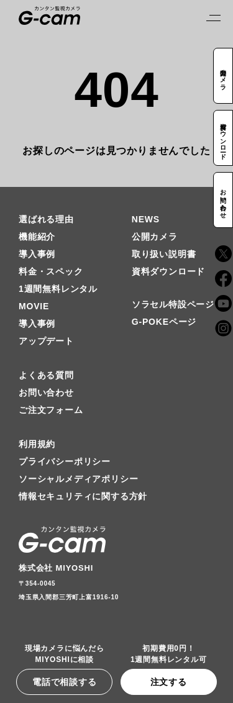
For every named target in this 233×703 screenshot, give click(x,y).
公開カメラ (155, 237)
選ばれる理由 (46, 219)
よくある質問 (46, 375)
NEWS (146, 219)
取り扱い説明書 (164, 254)
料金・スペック (51, 271)
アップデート (46, 341)
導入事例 (37, 254)
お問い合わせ (46, 392)
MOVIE (34, 306)
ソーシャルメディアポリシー (78, 479)
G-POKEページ (164, 322)
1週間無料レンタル (58, 289)
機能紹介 (37, 237)
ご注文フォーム (51, 410)
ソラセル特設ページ (173, 304)
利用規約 (37, 444)
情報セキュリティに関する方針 (83, 496)
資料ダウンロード (168, 271)
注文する (168, 682)
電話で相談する (64, 682)
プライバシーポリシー (65, 461)
